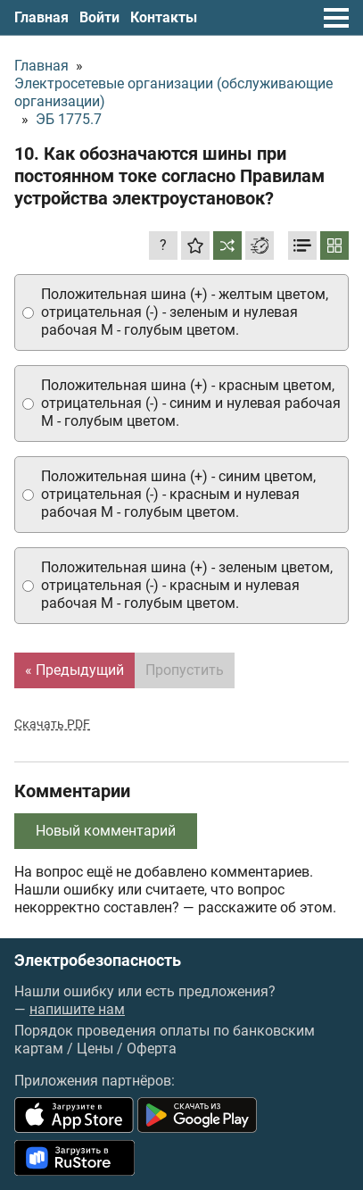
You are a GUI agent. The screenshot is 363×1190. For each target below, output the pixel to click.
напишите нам (77, 1009)
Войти (99, 17)
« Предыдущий (74, 670)
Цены (95, 1048)
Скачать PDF (52, 724)
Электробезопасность (97, 961)
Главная (41, 17)
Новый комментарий (106, 830)
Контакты (163, 17)
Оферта (152, 1048)
